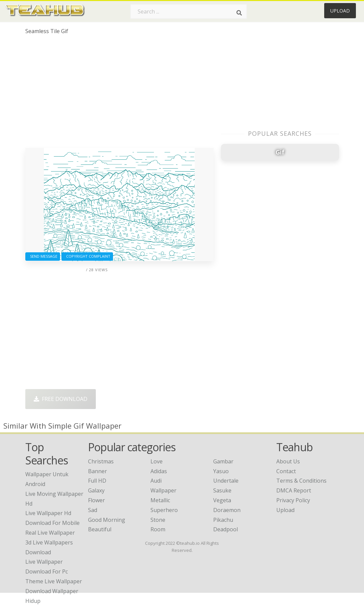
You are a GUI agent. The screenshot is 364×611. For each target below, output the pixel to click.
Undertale (226, 480)
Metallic (160, 500)
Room (157, 529)
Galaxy (96, 490)
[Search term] (188, 11)
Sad (92, 510)
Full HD (97, 480)
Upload (340, 10)
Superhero (164, 510)
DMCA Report (293, 490)
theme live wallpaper (53, 581)
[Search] (239, 13)
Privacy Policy (293, 500)
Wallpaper (163, 490)
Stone (157, 520)
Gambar (223, 461)
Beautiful (99, 529)
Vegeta (222, 500)
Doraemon (227, 510)
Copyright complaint (87, 256)
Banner (97, 471)
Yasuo (221, 471)
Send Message (42, 256)
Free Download (60, 399)
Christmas (101, 461)
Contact (286, 471)
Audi (156, 480)
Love (156, 461)
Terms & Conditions (301, 480)
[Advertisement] (119, 94)
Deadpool (225, 529)
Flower (96, 500)
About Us (288, 461)
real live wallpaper (50, 532)
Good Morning (106, 520)
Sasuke (222, 490)
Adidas (158, 471)
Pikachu (223, 520)
